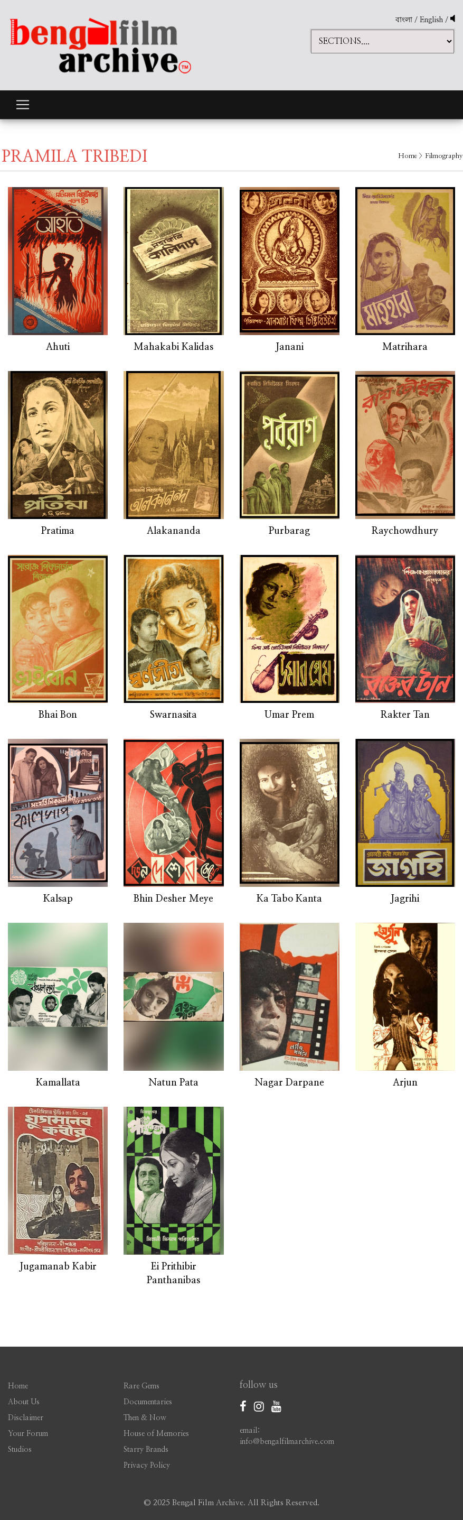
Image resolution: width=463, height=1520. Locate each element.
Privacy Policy (147, 1465)
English (432, 20)
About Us (24, 1402)
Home (407, 156)
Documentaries (148, 1402)
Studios (20, 1449)
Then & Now (145, 1418)
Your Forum (28, 1434)
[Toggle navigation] (22, 105)
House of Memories (156, 1434)
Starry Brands (146, 1449)
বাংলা (403, 20)
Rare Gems (141, 1386)
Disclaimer (25, 1418)
